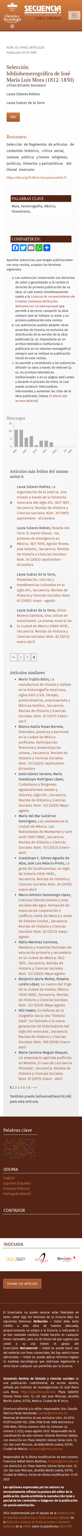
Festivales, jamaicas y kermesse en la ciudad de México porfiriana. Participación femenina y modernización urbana (44, 742)
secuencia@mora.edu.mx (46, 1449)
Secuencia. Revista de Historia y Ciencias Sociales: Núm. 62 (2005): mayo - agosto (44, 595)
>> (35, 1087)
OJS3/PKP (65, 1526)
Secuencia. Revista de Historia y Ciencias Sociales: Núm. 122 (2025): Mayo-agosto (42, 968)
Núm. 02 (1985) (17, 47)
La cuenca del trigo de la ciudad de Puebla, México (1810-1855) (45, 989)
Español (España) (17, 1183)
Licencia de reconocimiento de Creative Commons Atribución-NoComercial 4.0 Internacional (45, 301)
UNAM (27, 1526)
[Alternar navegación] (74, 15)
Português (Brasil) (17, 1194)
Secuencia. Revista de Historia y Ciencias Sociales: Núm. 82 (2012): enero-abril (43, 636)
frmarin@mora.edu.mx (63, 1461)
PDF (13, 117)
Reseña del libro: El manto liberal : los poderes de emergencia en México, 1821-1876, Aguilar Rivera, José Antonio (43, 538)
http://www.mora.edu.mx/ (38, 1392)
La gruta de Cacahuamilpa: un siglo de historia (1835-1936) (44, 868)
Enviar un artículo (22, 1283)
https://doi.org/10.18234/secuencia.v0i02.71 (36, 178)
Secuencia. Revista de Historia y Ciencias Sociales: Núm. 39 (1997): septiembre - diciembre (43, 513)
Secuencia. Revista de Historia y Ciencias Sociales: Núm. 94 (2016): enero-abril (45, 884)
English (9, 1178)
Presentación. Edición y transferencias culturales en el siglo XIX (41, 585)
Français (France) (16, 1188)
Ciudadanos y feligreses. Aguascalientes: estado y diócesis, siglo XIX (38, 789)
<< (13, 657)
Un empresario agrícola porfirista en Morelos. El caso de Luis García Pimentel (45, 1063)
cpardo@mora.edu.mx (53, 1413)
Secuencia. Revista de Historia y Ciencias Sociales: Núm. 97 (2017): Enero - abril (45, 1073)
